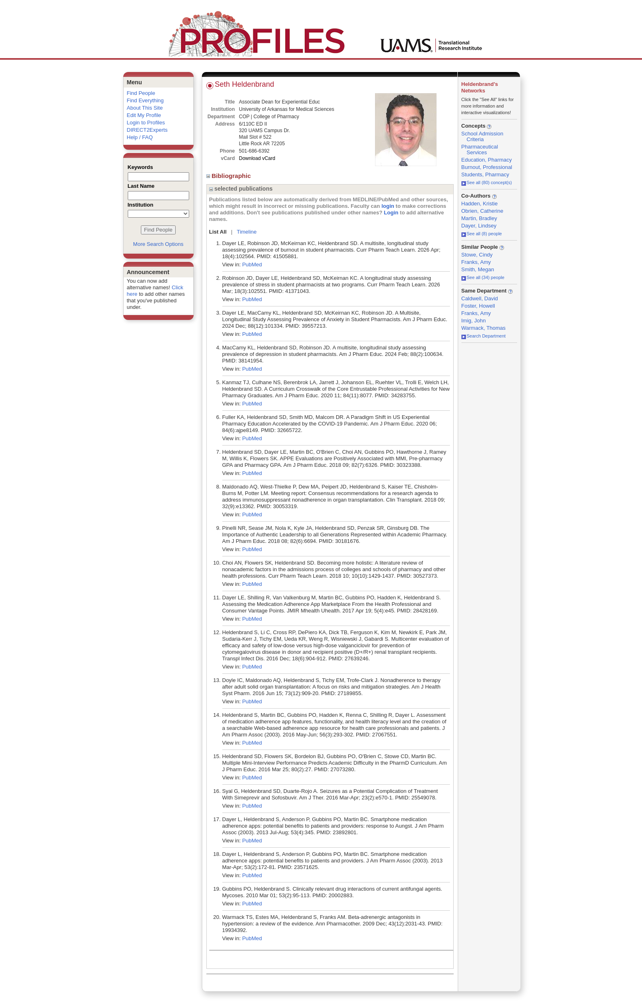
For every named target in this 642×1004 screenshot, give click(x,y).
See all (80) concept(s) (486, 182)
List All (218, 232)
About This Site (145, 108)
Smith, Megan (477, 269)
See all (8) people (481, 233)
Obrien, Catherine (482, 211)
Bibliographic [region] (229, 175)
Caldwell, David (479, 298)
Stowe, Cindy (477, 255)
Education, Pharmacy (486, 160)
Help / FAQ (140, 137)
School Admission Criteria (482, 136)
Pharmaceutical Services (479, 149)
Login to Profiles (146, 122)
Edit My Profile (144, 115)
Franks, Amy (476, 262)
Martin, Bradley (479, 218)
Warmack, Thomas (483, 328)
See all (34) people (482, 277)
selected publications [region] (241, 188)
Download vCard (257, 158)
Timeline (247, 232)
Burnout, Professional (486, 167)
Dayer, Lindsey (479, 226)
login (388, 206)
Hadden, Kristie (479, 203)
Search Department (483, 335)
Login (391, 212)
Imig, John (473, 320)
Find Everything (145, 100)
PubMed (252, 264)
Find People (141, 93)
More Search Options (158, 244)
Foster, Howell (478, 306)
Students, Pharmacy (485, 174)
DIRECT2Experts (147, 130)
